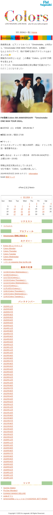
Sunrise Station (9, 488)
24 (43, 212)
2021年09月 (8, 415)
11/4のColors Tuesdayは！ (14, 296)
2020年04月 (8, 462)
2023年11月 (8, 350)
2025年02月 (8, 326)
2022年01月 (8, 404)
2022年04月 (8, 396)
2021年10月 (8, 413)
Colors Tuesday (9, 254)
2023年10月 (8, 353)
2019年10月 (8, 478)
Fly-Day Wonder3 (10, 490)
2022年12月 (8, 380)
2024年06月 (8, 336)
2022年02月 (8, 402)
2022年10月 (8, 383)
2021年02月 (8, 434)
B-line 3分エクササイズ (12, 246)
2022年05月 (8, 393)
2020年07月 (8, 453)
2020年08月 (8, 451)
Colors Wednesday (11, 257)
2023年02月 (8, 374)
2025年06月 (8, 315)
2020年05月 (8, 459)
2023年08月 (8, 358)
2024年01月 (8, 345)
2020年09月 (8, 448)
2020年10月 (8, 445)
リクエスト (8, 226)
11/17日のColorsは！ (11, 277)
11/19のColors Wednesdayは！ (16, 272)
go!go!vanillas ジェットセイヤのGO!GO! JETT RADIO (25, 499)
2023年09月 (8, 355)
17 (43, 209)
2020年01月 (8, 470)
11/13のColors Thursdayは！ (15, 280)
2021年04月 (8, 429)
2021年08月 (8, 418)
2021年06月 (8, 423)
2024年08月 (8, 331)
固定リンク (10, 177)
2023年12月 (8, 347)
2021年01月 (8, 437)
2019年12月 (8, 472)
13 (15, 209)
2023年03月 (8, 372)
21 (22, 212)
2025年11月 (8, 306)
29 (29, 214)
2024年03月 (8, 342)
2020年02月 (8, 467)
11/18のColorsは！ (11, 275)
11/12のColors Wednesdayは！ (16, 283)
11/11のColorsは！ (11, 286)
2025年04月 (8, 320)
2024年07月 (8, 334)
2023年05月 (8, 366)
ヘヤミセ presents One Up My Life (17, 262)
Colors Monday (9, 248)
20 (15, 212)
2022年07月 (8, 388)
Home (34, 32)
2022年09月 (8, 385)
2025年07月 (8, 312)
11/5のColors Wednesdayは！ (15, 294)
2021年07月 (8, 421)
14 (22, 209)
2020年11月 (8, 443)
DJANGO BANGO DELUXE (14, 493)
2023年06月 (8, 364)
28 (22, 214)
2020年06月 (8, 456)
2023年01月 (8, 377)
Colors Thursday (10, 251)
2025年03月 (8, 323)
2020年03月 (8, 464)
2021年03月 (8, 432)
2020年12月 (8, 440)
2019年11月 (8, 475)
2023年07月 (8, 361)
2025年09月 (8, 309)
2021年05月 (8, 426)
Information (33, 173)
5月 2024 (26, 197)
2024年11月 (8, 328)
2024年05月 (8, 339)
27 (15, 214)
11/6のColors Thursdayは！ (14, 291)
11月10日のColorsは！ (12, 288)
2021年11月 (8, 410)
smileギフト (8, 496)
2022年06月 (8, 391)
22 (29, 212)
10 (43, 206)
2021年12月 (8, 407)
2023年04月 (8, 369)
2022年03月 (8, 399)
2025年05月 (8, 317)
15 (29, 209)
